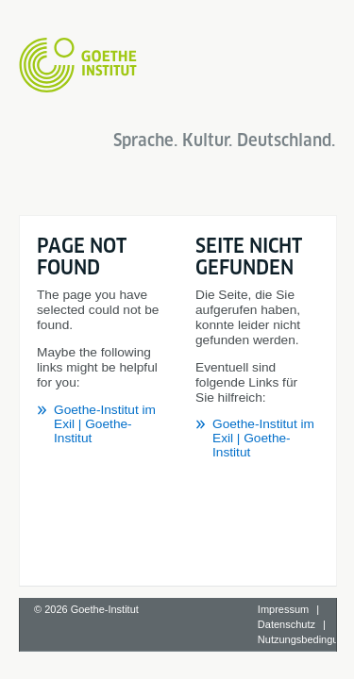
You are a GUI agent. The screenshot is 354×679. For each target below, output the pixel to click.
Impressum (283, 589)
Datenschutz (286, 604)
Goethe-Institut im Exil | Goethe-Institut (165, 272)
